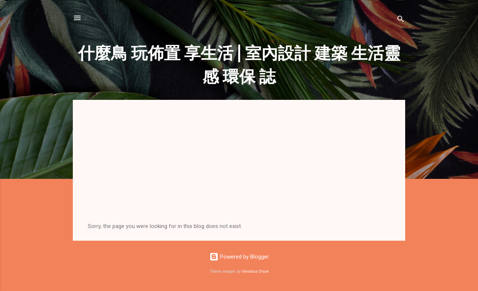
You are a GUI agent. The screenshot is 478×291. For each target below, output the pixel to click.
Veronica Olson (255, 271)
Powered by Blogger (239, 256)
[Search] (400, 20)
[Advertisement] (239, 167)
